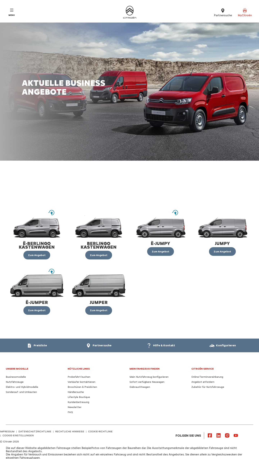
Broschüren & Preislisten (82, 387)
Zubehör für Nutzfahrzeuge (207, 387)
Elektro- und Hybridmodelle (22, 387)
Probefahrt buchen (79, 376)
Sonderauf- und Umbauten (21, 392)
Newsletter (74, 407)
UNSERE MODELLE (17, 368)
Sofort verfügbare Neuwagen (147, 381)
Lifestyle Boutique (79, 397)
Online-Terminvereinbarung (207, 376)
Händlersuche (76, 392)
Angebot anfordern (202, 381)
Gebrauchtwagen (140, 387)
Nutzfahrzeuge (15, 381)
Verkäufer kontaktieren (81, 381)
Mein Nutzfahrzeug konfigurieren (149, 376)
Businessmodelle (16, 376)
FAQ (70, 412)
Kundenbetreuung (78, 402)
